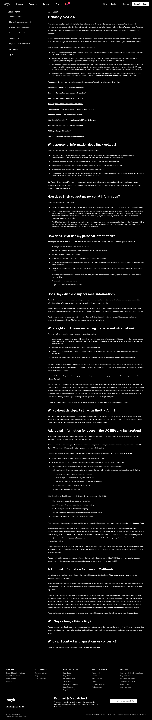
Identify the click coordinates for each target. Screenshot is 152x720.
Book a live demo (140, 4)
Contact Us (96, 676)
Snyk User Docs (69, 679)
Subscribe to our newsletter (123, 701)
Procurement (17, 55)
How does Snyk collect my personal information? (67, 93)
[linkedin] (13, 707)
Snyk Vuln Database (70, 684)
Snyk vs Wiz (124, 684)
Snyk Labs (67, 673)
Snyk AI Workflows (13, 676)
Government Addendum (18, 33)
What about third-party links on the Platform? (65, 115)
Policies (15, 49)
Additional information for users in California (65, 126)
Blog (36, 676)
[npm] (20, 707)
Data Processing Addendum (19, 27)
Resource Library (41, 673)
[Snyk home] (7, 4)
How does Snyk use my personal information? (65, 98)
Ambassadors (97, 687)
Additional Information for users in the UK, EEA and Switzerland (73, 120)
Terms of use (14, 38)
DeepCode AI (11, 679)
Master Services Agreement (20, 22)
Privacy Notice (100, 714)
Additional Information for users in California (111, 76)
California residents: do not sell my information (131, 714)
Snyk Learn (67, 676)
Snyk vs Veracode (126, 676)
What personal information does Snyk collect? (66, 88)
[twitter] (7, 707)
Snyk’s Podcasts (40, 679)
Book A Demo (97, 679)
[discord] (23, 707)
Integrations (10, 681)
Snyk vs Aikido (125, 687)
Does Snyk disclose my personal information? (65, 104)
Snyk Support (68, 681)
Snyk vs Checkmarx (127, 679)
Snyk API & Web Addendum (19, 44)
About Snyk (96, 673)
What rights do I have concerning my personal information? (71, 109)
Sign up (126, 4)
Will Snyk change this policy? (59, 131)
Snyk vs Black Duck (127, 681)
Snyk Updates (68, 687)
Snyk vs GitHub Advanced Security (132, 673)
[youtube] (10, 707)
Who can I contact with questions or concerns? (66, 136)
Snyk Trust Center (69, 690)
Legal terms (89, 714)
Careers (94, 681)
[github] (17, 707)
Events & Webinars (98, 684)
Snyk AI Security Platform (15, 673)
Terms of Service (15, 17)
